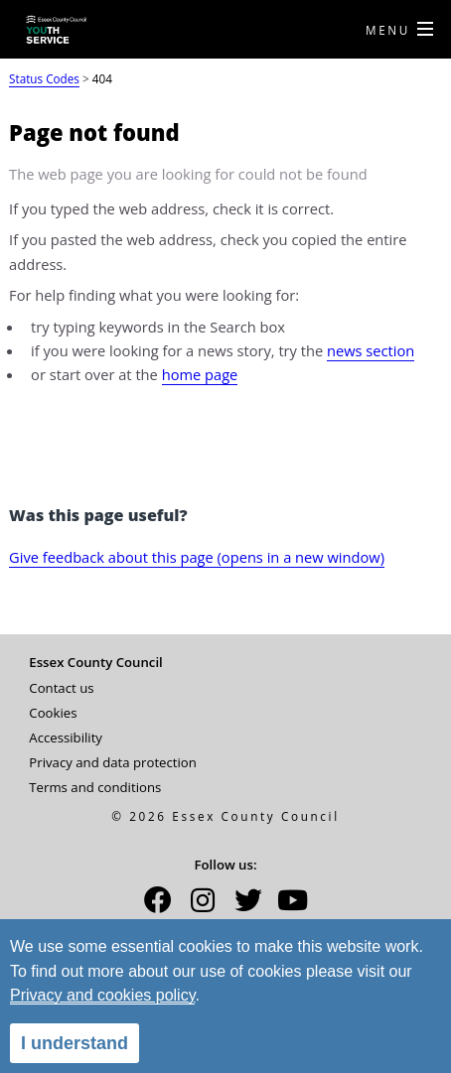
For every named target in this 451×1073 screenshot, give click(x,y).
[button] (158, 906)
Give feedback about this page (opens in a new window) (196, 557)
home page (200, 374)
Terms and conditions (95, 787)
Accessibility (65, 737)
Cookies (52, 713)
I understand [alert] (74, 1043)
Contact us (61, 688)
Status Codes (44, 78)
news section (370, 350)
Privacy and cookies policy (102, 995)
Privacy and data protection (113, 762)
